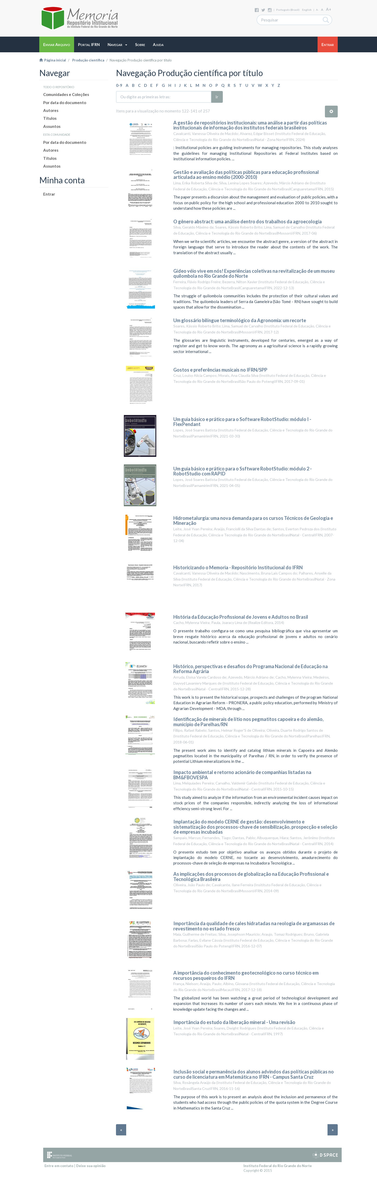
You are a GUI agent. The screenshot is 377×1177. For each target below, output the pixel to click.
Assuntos (51, 126)
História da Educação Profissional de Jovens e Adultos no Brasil (240, 617)
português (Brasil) (288, 9)
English (307, 9)
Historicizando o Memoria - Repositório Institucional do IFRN (238, 567)
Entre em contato (59, 1166)
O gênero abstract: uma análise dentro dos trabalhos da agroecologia (247, 221)
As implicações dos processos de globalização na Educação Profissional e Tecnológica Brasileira (251, 876)
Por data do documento (64, 102)
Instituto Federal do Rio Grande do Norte (277, 1166)
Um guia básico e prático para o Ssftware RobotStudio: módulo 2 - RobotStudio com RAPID (242, 471)
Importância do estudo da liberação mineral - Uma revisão (234, 1022)
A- (317, 9)
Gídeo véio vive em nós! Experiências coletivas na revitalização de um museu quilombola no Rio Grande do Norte (254, 273)
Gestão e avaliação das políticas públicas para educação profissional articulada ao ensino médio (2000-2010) (246, 174)
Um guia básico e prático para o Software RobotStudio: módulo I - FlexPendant (242, 421)
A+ (328, 9)
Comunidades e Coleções (66, 94)
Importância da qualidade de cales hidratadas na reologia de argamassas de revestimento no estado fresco (254, 925)
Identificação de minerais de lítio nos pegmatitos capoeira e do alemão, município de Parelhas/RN (248, 721)
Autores (50, 110)
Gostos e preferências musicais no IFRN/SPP (220, 370)
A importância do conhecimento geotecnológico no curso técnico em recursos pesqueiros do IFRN (246, 975)
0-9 (119, 85)
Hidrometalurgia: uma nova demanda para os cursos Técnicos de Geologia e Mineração (253, 520)
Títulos (50, 118)
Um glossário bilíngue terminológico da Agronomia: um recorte (239, 320)
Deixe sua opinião (91, 1166)
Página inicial (52, 60)
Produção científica (88, 60)
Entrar (49, 194)
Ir (216, 96)
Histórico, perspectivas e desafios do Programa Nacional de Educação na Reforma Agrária (250, 668)
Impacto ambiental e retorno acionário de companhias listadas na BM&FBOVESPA (242, 774)
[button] (117, 44)
